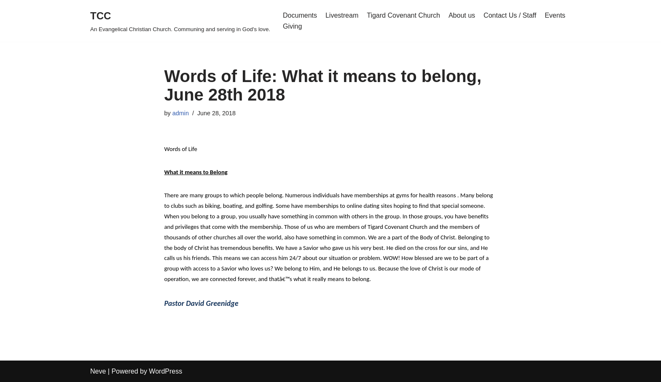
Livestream (341, 15)
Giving (292, 26)
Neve (98, 371)
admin (180, 113)
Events (555, 15)
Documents (300, 15)
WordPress (165, 371)
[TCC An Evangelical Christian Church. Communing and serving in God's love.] (180, 21)
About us (462, 15)
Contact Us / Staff (510, 15)
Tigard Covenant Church (403, 15)
